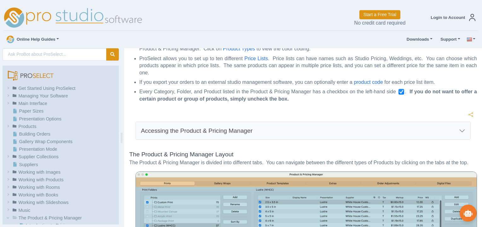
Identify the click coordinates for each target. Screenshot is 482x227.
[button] (452, 17)
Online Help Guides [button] (31, 39)
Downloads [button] (416, 39)
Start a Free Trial (379, 14)
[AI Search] (55, 54)
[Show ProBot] (468, 213)
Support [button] (447, 39)
